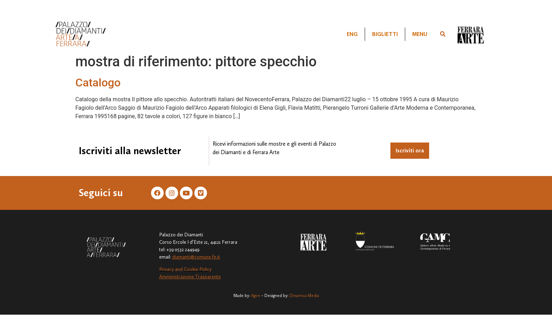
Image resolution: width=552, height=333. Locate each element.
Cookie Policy (198, 269)
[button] (443, 34)
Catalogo (98, 82)
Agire (255, 295)
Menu (419, 34)
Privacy (166, 269)
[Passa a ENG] (352, 34)
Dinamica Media (304, 295)
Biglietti (385, 34)
